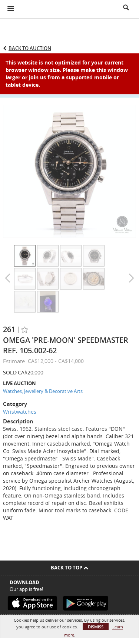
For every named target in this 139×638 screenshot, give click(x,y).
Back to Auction (30, 48)
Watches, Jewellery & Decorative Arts (43, 391)
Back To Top (69, 567)
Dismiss (95, 626)
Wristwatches (19, 411)
